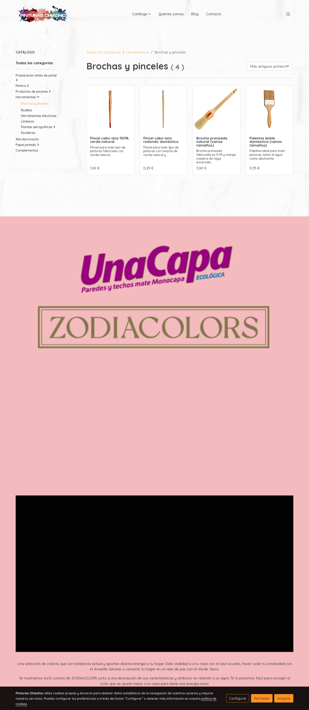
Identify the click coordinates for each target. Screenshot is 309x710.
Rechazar (262, 698)
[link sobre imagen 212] (110, 109)
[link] (43, 13)
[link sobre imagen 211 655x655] (163, 109)
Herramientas (137, 52)
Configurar (237, 698)
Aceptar (284, 698)
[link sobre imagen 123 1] (269, 109)
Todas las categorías (103, 52)
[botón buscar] (287, 14)
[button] (141, 14)
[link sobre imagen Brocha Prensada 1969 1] (216, 109)
